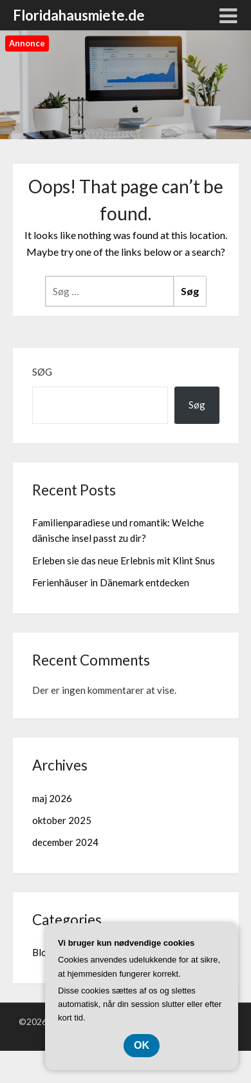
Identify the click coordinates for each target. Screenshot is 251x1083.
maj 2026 (52, 798)
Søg (42, 372)
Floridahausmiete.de (79, 15)
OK (141, 1045)
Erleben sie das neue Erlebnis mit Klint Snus (123, 560)
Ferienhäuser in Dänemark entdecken (110, 582)
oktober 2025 (61, 820)
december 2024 (65, 842)
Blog (42, 952)
